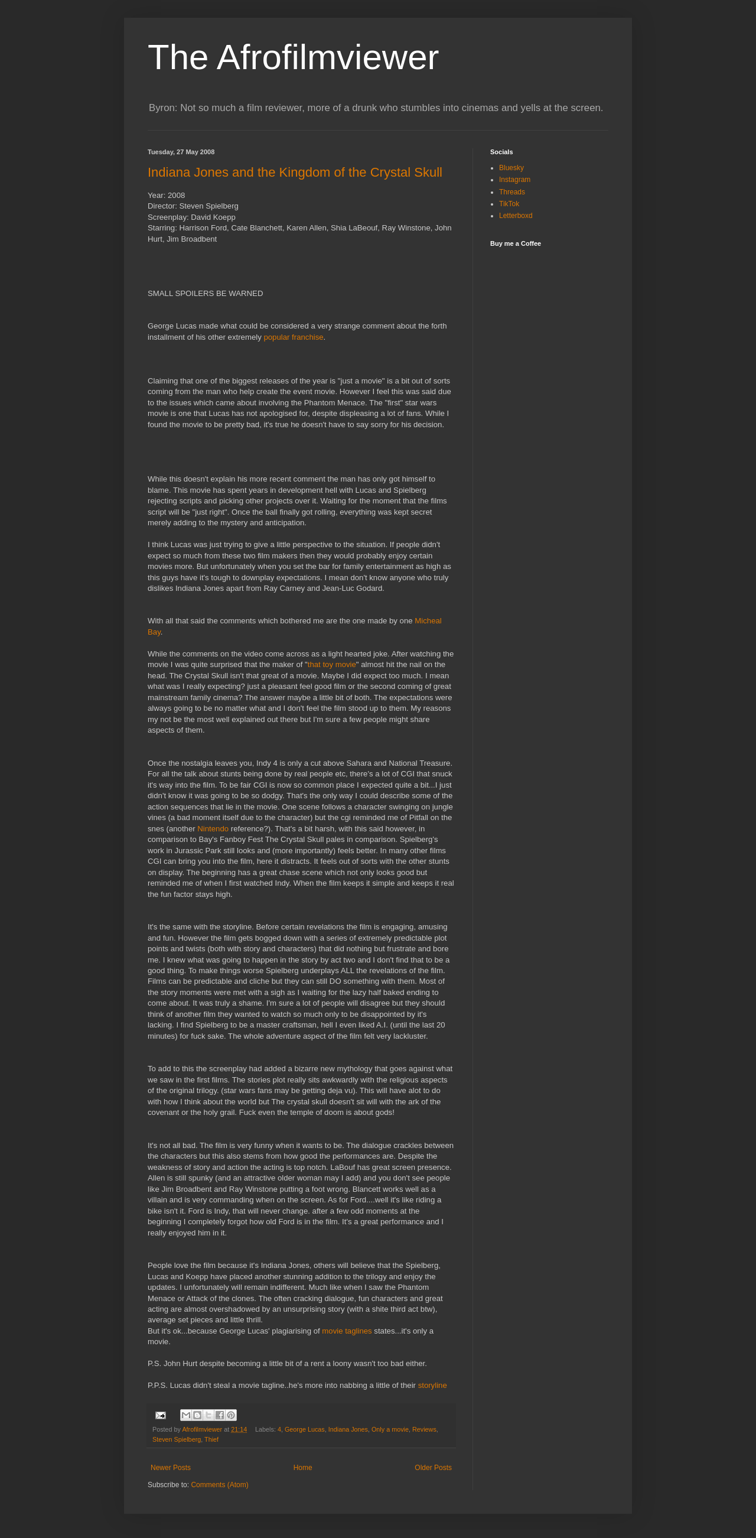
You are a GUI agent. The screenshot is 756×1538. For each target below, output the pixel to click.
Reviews (424, 1429)
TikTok (509, 204)
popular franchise (293, 337)
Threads (512, 192)
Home (303, 1468)
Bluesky (511, 168)
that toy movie (332, 664)
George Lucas (305, 1429)
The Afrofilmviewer (293, 57)
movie (348, 1330)
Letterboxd (516, 216)
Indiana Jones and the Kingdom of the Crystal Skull (295, 172)
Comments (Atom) (219, 1485)
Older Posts (433, 1468)
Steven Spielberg (176, 1439)
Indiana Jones (348, 1429)
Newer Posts (171, 1468)
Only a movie (390, 1429)
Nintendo (213, 828)
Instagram (514, 179)
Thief (211, 1439)
